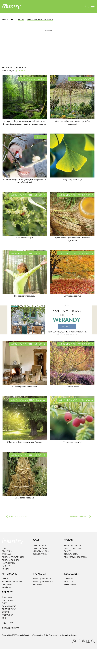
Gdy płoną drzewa (72, 295)
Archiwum (7, 551)
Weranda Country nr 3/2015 (28, 253)
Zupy (4, 603)
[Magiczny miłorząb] (72, 155)
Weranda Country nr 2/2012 (76, 399)
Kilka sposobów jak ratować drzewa (24, 442)
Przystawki (7, 600)
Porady (40, 137)
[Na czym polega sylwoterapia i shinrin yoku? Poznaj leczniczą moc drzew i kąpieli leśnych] (25, 97)
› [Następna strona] (80, 516)
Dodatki (6, 612)
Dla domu (6, 584)
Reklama (6, 566)
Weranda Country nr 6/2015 (28, 195)
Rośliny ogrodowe (81, 78)
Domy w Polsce (40, 545)
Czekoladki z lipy (24, 237)
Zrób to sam (70, 584)
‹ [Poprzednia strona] (17, 516)
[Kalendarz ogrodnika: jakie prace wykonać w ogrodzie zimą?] (25, 155)
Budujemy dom (40, 554)
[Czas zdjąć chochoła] (25, 474)
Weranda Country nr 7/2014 (76, 253)
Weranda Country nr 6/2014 (28, 344)
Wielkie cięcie (72, 386)
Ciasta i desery (9, 609)
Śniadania (7, 597)
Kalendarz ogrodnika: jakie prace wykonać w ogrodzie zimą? (24, 181)
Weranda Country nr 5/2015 (76, 195)
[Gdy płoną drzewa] (72, 272)
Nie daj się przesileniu (24, 295)
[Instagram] (74, 641)
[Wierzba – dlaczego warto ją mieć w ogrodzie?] (72, 97)
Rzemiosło (69, 579)
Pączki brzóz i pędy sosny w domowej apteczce (72, 239)
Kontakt (6, 569)
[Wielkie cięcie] (72, 363)
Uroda (5, 579)
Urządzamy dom (41, 551)
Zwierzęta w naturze (43, 581)
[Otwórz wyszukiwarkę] (87, 6)
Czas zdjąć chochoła (24, 497)
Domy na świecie (41, 548)
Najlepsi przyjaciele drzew (24, 386)
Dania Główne (9, 606)
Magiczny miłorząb (72, 179)
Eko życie (6, 587)
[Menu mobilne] (92, 6)
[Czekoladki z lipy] (25, 214)
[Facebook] (78, 641)
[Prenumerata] (88, 641)
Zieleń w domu (71, 554)
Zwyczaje (68, 581)
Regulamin (7, 554)
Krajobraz (38, 584)
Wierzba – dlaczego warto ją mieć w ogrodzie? (72, 122)
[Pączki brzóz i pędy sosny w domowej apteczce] (72, 214)
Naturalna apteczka (32, 78)
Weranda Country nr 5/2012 (28, 399)
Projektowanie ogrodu (75, 557)
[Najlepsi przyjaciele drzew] (25, 363)
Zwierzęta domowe (42, 579)
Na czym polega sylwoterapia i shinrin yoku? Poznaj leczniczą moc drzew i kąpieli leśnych (24, 122)
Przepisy (7, 623)
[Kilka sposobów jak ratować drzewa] (25, 418)
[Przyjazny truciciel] (72, 418)
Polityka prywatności (13, 557)
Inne (4, 618)
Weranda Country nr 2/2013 (76, 344)
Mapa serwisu (8, 563)
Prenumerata (10, 628)
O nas (4, 548)
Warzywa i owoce (72, 545)
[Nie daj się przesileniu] (25, 272)
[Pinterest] (83, 641)
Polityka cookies (10, 560)
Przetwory (7, 615)
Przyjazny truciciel (72, 442)
